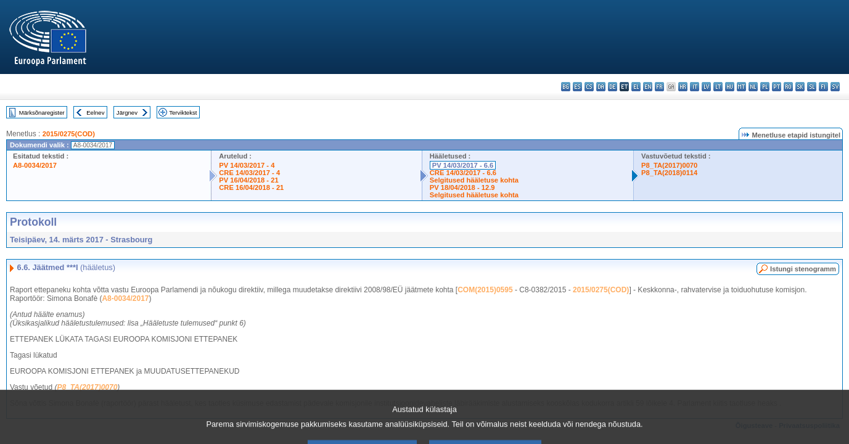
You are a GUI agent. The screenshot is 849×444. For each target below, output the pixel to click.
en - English (647, 86)
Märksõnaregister (42, 112)
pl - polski (764, 86)
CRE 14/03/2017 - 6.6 (463, 172)
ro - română (788, 86)
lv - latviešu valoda (706, 86)
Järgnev (127, 112)
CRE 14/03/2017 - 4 (249, 172)
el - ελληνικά (636, 86)
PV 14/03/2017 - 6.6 (463, 165)
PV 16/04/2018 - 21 (248, 180)
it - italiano (694, 86)
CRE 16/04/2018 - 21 (251, 187)
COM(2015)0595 (484, 290)
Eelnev (95, 112)
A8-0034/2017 (35, 165)
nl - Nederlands (753, 86)
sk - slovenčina (800, 86)
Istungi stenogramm (803, 269)
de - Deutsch (612, 86)
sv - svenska (835, 86)
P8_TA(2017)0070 (669, 165)
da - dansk (600, 86)
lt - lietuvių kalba (718, 86)
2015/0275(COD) (69, 134)
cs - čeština (589, 86)
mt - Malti (741, 86)
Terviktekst (183, 112)
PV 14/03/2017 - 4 (246, 165)
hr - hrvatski (682, 86)
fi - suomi (823, 86)
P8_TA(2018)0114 (669, 172)
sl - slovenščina (811, 86)
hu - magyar (729, 86)
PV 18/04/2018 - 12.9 (462, 187)
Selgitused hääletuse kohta (474, 180)
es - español (577, 86)
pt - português (776, 86)
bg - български (565, 86)
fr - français (659, 86)
